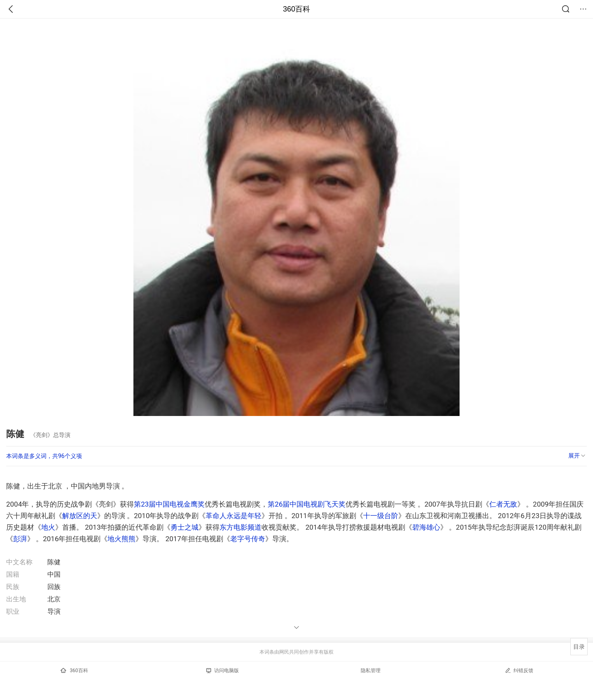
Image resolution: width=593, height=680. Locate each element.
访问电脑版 (222, 670)
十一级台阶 (380, 516)
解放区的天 (79, 516)
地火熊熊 (121, 539)
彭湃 (20, 539)
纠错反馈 (519, 670)
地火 (48, 527)
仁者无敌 (503, 504)
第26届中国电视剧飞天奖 (307, 504)
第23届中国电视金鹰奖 (169, 504)
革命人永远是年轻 (233, 516)
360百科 (296, 9)
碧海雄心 (426, 527)
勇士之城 (184, 527)
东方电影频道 (240, 527)
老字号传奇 (247, 539)
